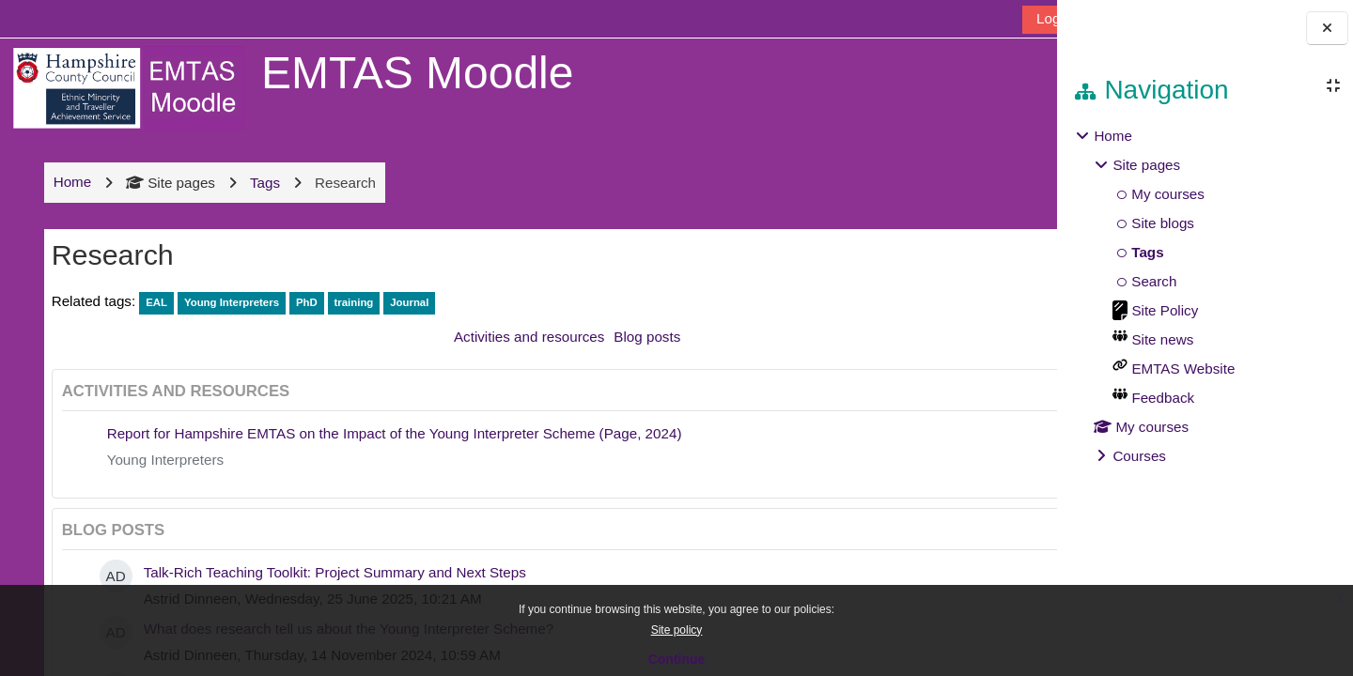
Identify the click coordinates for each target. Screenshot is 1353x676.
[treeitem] (1204, 296)
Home (1113, 136)
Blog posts (617, 337)
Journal (409, 302)
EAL (156, 302)
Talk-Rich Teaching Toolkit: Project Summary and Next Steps (334, 572)
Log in (997, 18)
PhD (306, 302)
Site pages (170, 183)
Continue (677, 659)
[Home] (127, 87)
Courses (1139, 456)
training (353, 302)
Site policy (677, 630)
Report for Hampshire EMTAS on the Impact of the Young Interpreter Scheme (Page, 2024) (393, 433)
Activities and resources (500, 337)
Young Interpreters (230, 302)
